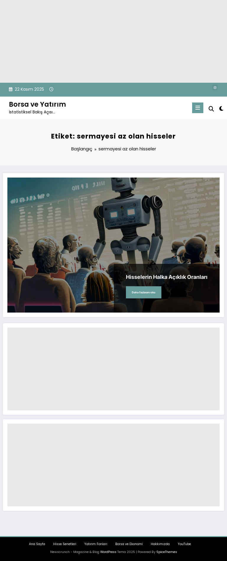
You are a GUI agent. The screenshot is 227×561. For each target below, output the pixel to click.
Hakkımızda (160, 544)
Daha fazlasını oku (143, 292)
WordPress (108, 552)
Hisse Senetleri (64, 544)
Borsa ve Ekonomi (129, 544)
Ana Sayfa (37, 544)
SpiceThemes (166, 552)
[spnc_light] (221, 109)
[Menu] (197, 108)
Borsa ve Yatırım (37, 104)
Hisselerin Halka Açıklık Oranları (166, 277)
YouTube (184, 544)
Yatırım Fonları (95, 544)
